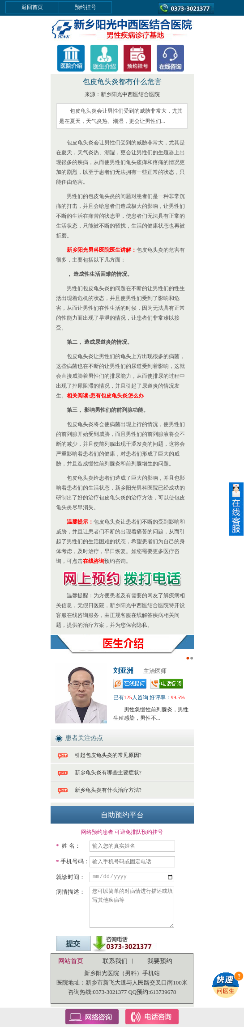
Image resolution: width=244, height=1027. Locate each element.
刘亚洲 (123, 670)
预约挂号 (85, 7)
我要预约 (159, 961)
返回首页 (32, 7)
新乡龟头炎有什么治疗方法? (108, 790)
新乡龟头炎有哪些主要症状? (108, 772)
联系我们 (115, 961)
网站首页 (70, 961)
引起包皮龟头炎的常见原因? (108, 755)
